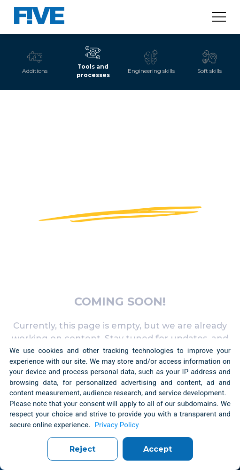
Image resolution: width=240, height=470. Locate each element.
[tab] (35, 62)
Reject (82, 449)
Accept (157, 449)
